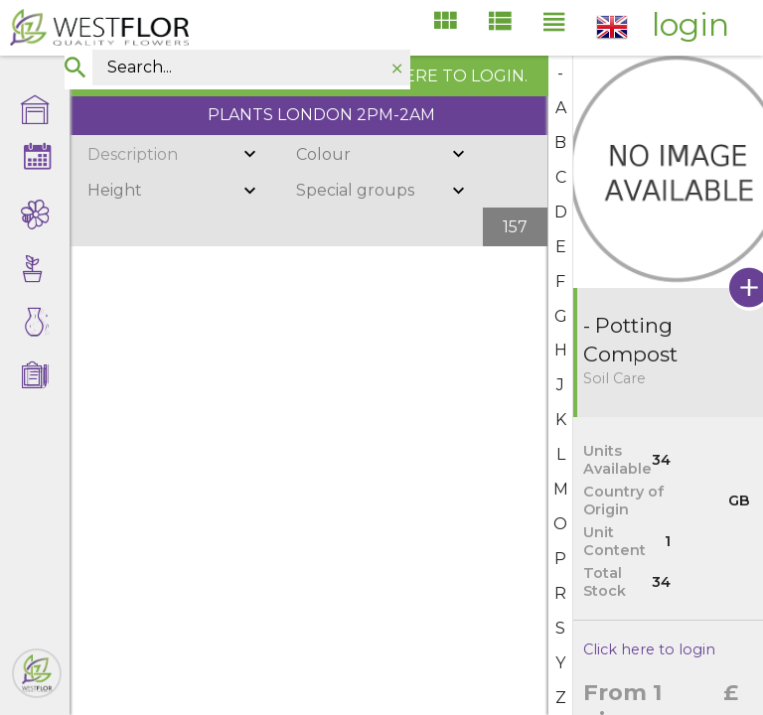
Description (132, 154)
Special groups (355, 190)
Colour (323, 154)
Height (114, 190)
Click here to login (649, 649)
